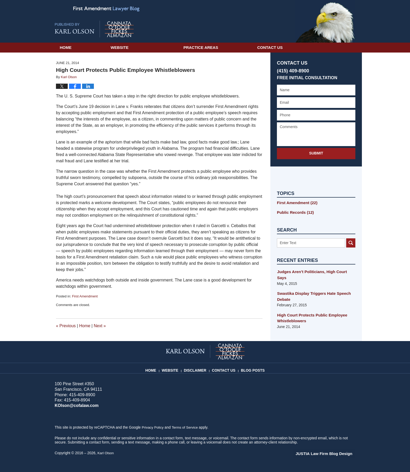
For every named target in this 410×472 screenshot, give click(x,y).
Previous (66, 326)
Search (350, 241)
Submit (316, 153)
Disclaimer (197, 368)
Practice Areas (232, 47)
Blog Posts (252, 368)
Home (81, 47)
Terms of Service (186, 427)
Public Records (294, 212)
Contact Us (317, 47)
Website (151, 47)
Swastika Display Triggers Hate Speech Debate (311, 289)
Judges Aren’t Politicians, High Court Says (314, 271)
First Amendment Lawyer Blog (94, 29)
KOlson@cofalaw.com (75, 405)
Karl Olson (106, 453)
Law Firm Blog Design (330, 453)
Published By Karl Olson (325, 21)
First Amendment (85, 296)
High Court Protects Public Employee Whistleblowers (309, 310)
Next (100, 326)
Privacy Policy (153, 427)
